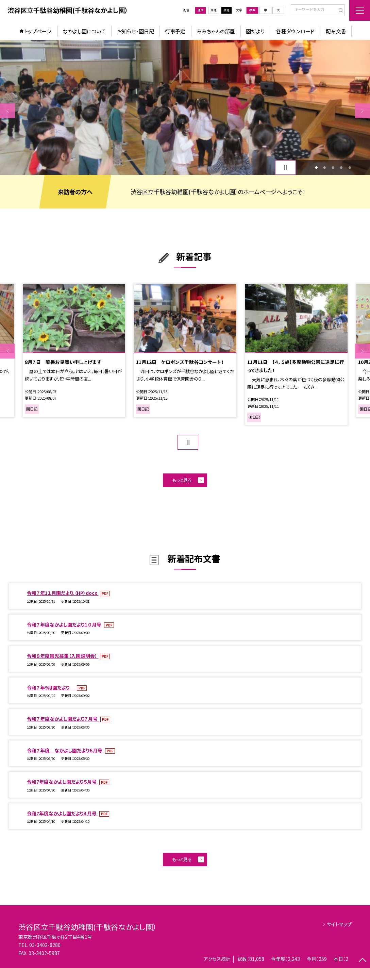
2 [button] (324, 167)
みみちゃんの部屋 (216, 31)
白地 (214, 10)
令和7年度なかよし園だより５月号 (62, 781)
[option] (185, 107)
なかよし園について (84, 31)
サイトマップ (339, 924)
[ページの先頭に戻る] (362, 960)
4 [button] (341, 167)
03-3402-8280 (45, 944)
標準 (252, 10)
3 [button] (333, 167)
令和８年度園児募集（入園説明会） (62, 655)
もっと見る (182, 480)
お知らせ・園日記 (135, 31)
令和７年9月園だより (51, 687)
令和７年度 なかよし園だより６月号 (65, 750)
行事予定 (175, 31)
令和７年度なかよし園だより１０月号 (64, 624)
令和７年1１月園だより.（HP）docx (62, 592)
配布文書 (336, 31)
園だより (255, 31)
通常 (201, 10)
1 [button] (316, 167)
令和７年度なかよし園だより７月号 (63, 718)
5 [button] (349, 167)
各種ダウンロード (295, 31)
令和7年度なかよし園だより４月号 (62, 813)
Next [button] (362, 110)
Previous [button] (7, 110)
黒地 (226, 10)
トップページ (38, 31)
